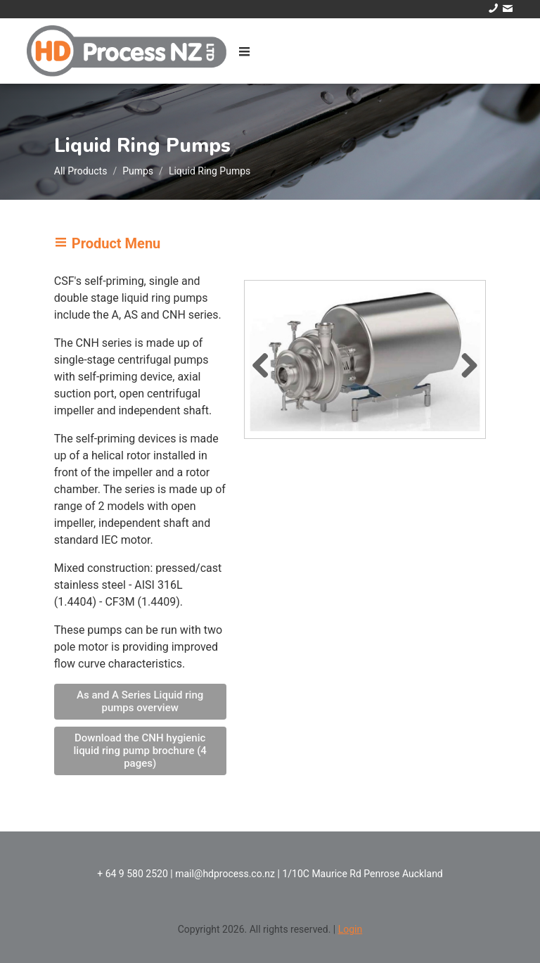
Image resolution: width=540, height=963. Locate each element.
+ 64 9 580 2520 (132, 873)
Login (350, 929)
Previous (266, 363)
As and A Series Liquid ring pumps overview (140, 701)
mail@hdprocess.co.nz (225, 873)
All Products (81, 171)
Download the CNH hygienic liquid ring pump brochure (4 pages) (139, 751)
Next (464, 363)
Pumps (137, 171)
